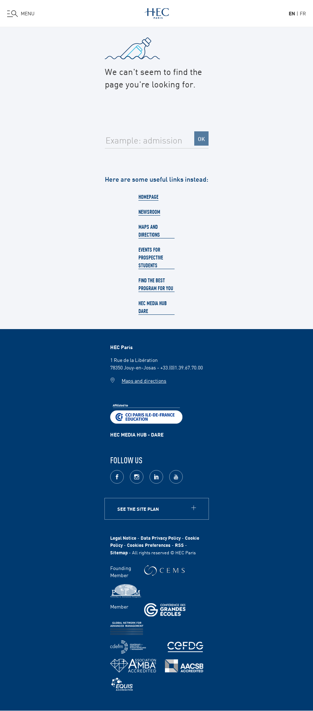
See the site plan (138, 508)
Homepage (148, 196)
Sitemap (119, 552)
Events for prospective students (150, 257)
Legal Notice (123, 537)
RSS (179, 544)
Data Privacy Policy (161, 537)
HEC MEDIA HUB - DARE (136, 434)
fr (303, 13)
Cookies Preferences (149, 544)
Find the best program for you (155, 284)
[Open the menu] (21, 13)
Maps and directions (149, 230)
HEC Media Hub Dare (152, 306)
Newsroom (149, 211)
